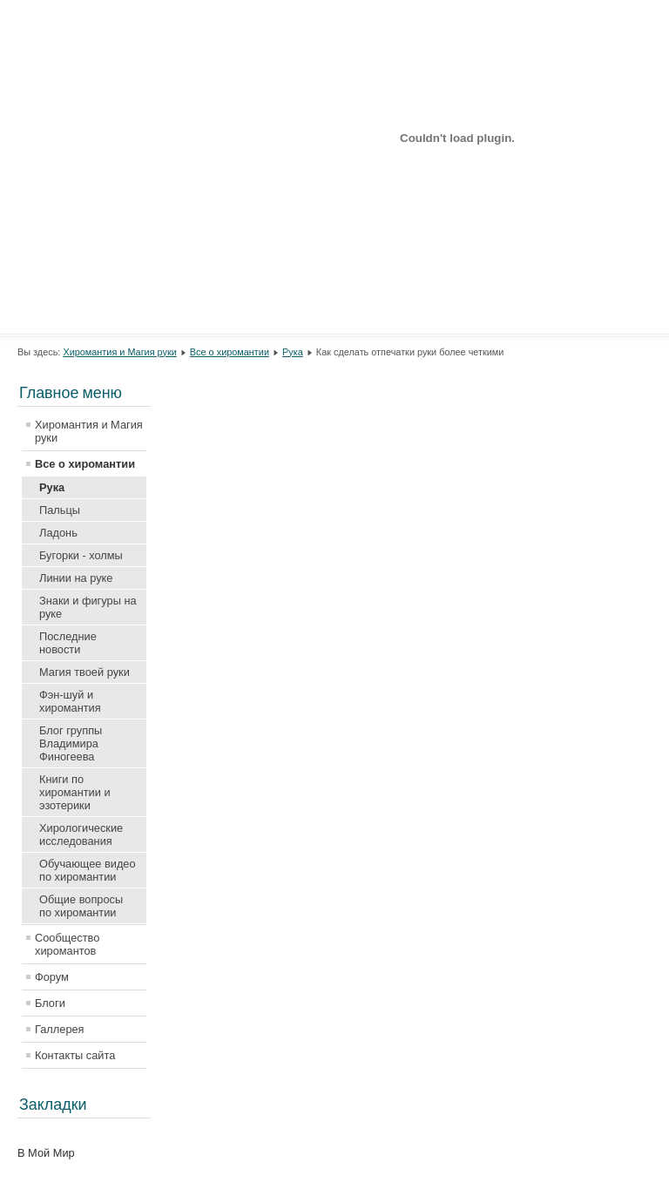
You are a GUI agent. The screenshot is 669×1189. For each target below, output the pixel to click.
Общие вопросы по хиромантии (81, 906)
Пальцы (59, 510)
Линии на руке (75, 577)
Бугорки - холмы (81, 555)
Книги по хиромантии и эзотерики (75, 792)
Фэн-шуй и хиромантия (70, 701)
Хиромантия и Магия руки (119, 352)
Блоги (50, 1003)
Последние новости (68, 643)
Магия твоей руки (84, 672)
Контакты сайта (75, 1055)
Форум (52, 976)
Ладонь (58, 532)
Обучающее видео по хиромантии (87, 870)
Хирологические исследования (81, 834)
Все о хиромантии (229, 352)
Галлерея (59, 1029)
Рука (292, 352)
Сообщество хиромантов (67, 944)
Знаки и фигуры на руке (88, 607)
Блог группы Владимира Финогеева (70, 743)
